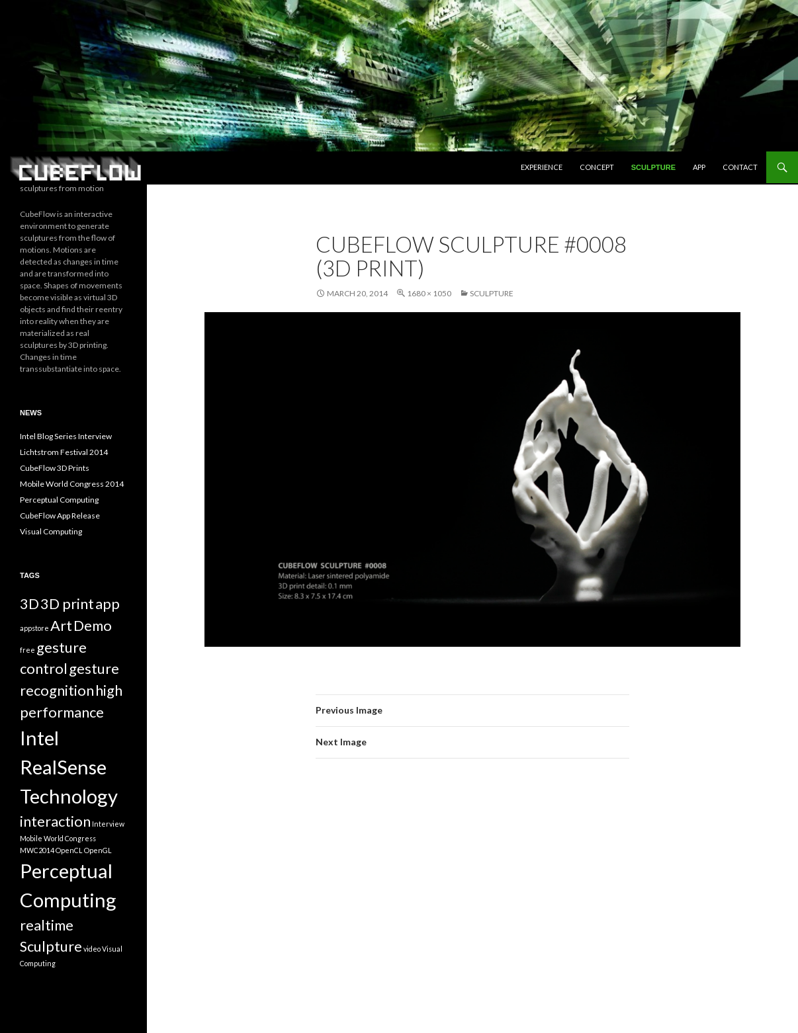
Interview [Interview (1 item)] (108, 823)
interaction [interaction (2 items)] (55, 821)
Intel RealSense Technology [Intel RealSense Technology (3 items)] (69, 766)
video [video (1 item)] (92, 948)
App (699, 167)
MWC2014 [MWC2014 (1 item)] (37, 850)
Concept (597, 167)
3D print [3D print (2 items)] (67, 603)
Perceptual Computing (59, 500)
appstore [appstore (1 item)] (34, 628)
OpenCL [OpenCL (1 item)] (69, 850)
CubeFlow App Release (60, 515)
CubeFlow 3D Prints (54, 468)
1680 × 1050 (429, 293)
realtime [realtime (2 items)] (46, 925)
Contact (740, 167)
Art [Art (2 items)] (61, 625)
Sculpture (653, 167)
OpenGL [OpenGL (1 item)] (98, 850)
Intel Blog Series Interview (66, 436)
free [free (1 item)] (27, 649)
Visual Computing (51, 531)
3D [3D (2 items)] (29, 603)
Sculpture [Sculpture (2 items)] (51, 946)
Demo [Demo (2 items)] (92, 625)
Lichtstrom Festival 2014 (64, 452)
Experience (541, 167)
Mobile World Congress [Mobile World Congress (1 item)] (58, 838)
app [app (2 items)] (107, 603)
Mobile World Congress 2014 (72, 484)
